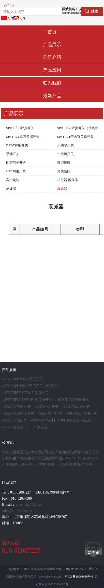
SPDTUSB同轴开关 (81, 413)
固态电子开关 (16, 163)
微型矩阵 (63, 163)
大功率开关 (65, 145)
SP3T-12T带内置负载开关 (75, 137)
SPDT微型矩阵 (49, 413)
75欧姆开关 (65, 154)
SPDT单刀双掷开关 (20, 128)
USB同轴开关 (16, 171)
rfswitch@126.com (29, 505)
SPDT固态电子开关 (18, 413)
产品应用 (52, 70)
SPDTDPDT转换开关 (72, 400)
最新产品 (52, 95)
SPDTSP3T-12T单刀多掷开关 (25, 393)
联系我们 (52, 83)
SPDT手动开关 (46, 406)
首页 (52, 31)
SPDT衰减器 (37, 427)
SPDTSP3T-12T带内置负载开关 (27, 400)
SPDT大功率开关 (16, 406)
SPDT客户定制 (42, 420)
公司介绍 (52, 57)
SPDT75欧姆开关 (75, 406)
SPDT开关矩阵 (14, 420)
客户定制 (12, 180)
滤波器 (11, 188)
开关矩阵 (63, 171)
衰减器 (62, 188)
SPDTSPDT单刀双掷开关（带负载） (31, 386)
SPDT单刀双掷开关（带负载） (79, 128)
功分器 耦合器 (67, 180)
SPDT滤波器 (13, 427)
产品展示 (52, 44)
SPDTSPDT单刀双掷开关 (22, 379)
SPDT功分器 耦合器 (74, 420)
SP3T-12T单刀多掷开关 (22, 137)
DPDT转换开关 (17, 145)
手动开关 (12, 154)
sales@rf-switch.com (17, 511)
